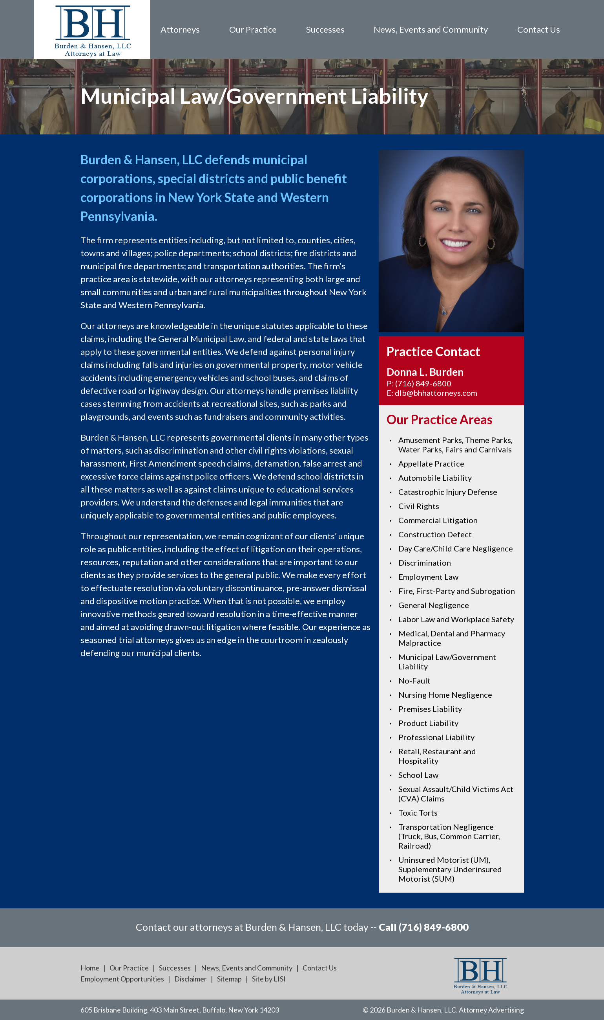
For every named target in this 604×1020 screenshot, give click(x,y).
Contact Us (538, 29)
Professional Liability (436, 737)
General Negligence (433, 605)
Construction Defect (435, 534)
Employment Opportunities (122, 978)
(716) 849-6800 (423, 383)
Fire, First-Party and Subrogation (456, 590)
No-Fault (414, 680)
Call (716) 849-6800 (424, 927)
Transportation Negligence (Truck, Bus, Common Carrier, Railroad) (449, 836)
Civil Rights (418, 506)
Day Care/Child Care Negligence (455, 548)
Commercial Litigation (438, 520)
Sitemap (229, 978)
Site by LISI (269, 978)
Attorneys (180, 29)
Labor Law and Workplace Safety (456, 619)
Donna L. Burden (425, 372)
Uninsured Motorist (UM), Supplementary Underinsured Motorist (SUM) (450, 869)
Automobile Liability (435, 477)
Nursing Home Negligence (445, 694)
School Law (418, 774)
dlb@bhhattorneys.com (436, 392)
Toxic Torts (418, 812)
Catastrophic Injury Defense (447, 491)
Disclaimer (190, 978)
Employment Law (428, 576)
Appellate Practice (431, 463)
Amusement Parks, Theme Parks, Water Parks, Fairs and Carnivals (455, 444)
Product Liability (428, 723)
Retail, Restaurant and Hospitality (437, 755)
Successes (325, 29)
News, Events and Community (431, 29)
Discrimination (424, 562)
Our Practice (253, 29)
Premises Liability (430, 708)
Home (89, 967)
